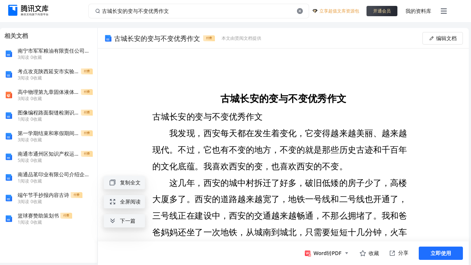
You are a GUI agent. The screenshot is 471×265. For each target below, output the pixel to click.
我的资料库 (418, 10)
